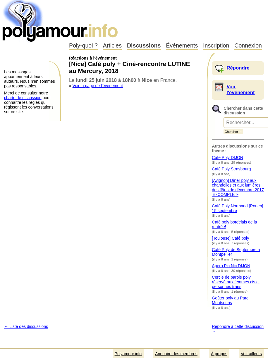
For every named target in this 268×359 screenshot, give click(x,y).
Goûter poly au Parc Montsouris (230, 300)
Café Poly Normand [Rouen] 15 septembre (237, 208)
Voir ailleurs (251, 353)
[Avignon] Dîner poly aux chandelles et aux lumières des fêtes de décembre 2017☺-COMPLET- (238, 187)
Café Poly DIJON (227, 157)
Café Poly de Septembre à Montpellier (236, 252)
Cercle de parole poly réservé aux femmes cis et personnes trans (236, 282)
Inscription (216, 45)
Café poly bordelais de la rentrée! (234, 224)
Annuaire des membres (176, 353)
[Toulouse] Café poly (230, 238)
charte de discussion (23, 97)
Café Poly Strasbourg (231, 169)
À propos (219, 353)
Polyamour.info (60, 20)
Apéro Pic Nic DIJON (231, 265)
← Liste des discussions (26, 326)
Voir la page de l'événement (98, 85)
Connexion (248, 45)
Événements (182, 45)
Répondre (237, 68)
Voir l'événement (240, 89)
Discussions (144, 45)
